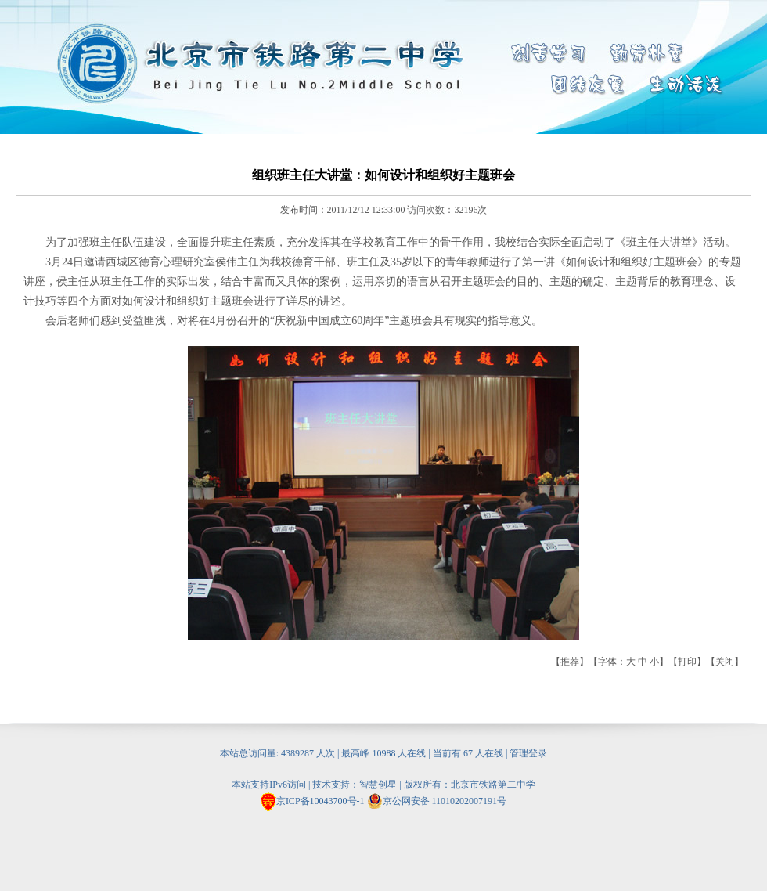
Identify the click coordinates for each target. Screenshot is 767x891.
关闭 (724, 661)
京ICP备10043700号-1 (320, 800)
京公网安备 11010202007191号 (437, 801)
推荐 (569, 661)
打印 (687, 661)
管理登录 (528, 753)
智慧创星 (378, 784)
